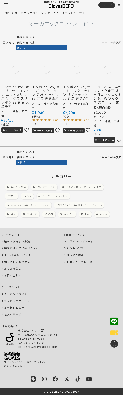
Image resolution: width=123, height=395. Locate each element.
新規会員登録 (75, 248)
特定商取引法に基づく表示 (21, 248)
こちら (20, 365)
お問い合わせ (12, 275)
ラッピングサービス (17, 301)
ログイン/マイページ (80, 241)
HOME (7, 13)
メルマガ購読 (75, 255)
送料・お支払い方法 (17, 241)
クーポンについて (15, 294)
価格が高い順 (25, 42)
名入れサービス (14, 314)
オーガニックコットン (29, 13)
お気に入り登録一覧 (80, 262)
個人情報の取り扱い (17, 262)
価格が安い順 (25, 37)
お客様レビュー (14, 307)
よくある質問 (12, 268)
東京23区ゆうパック (17, 255)
